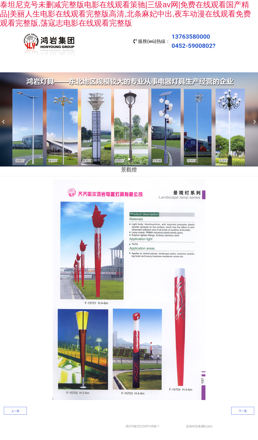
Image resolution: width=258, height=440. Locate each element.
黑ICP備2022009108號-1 (142, 425)
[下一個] (254, 118)
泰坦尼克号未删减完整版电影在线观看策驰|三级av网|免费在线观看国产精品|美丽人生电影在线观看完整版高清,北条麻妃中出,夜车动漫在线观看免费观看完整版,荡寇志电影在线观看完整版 (125, 13)
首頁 (43, 67)
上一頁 (15, 409)
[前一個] (4, 118)
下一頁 (243, 409)
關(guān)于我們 (77, 67)
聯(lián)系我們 (215, 67)
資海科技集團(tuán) (199, 425)
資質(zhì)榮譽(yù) (180, 67)
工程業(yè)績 (146, 67)
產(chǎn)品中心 (111, 67)
